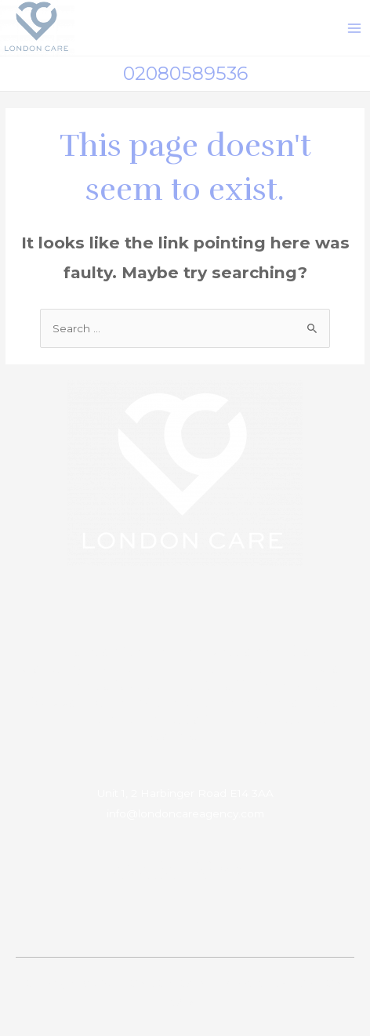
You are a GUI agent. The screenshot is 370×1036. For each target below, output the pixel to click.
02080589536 (185, 73)
